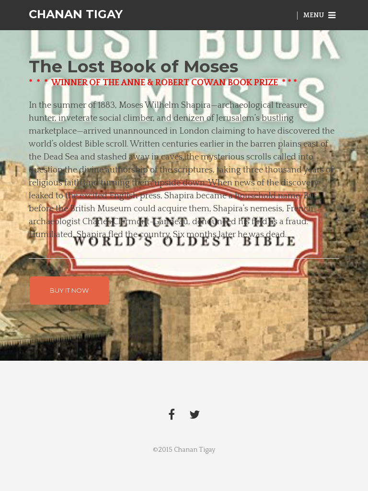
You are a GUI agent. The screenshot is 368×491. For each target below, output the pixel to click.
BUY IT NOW (69, 290)
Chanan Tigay (76, 14)
